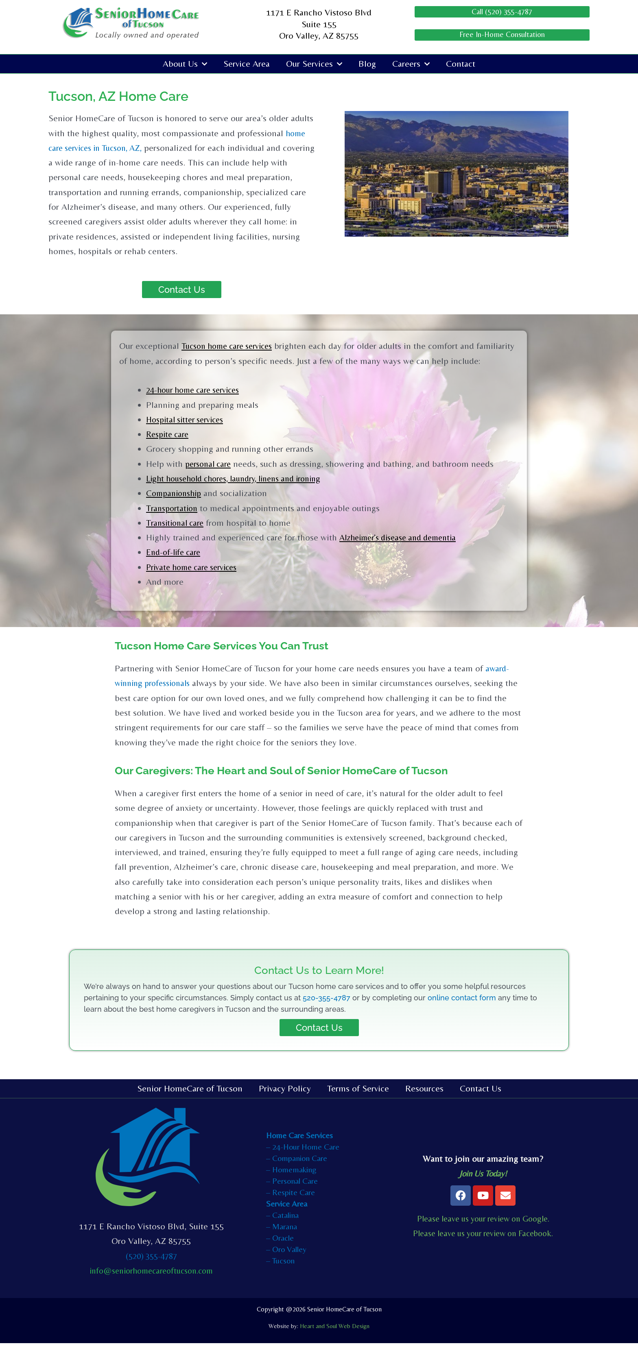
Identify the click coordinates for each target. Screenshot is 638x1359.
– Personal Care (292, 1196)
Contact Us (480, 1104)
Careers (411, 65)
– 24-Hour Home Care (302, 1162)
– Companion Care (296, 1173)
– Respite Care (290, 1208)
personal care (210, 480)
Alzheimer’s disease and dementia (403, 553)
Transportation (173, 524)
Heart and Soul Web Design (334, 1341)
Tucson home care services (231, 347)
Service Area (246, 65)
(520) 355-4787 (151, 1272)
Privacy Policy (285, 1104)
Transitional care (177, 539)
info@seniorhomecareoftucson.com (151, 1286)
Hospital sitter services (188, 435)
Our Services (314, 65)
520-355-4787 (326, 1013)
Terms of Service (358, 1104)
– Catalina (282, 1230)
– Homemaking (291, 1185)
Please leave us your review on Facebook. (483, 1249)
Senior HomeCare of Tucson (190, 1104)
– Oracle (280, 1253)
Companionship (176, 509)
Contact (460, 65)
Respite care (169, 450)
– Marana (281, 1242)
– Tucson (280, 1276)
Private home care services (195, 583)
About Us (185, 65)
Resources (424, 1104)
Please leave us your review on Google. (483, 1234)
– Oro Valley (286, 1265)
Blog (367, 65)
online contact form (462, 1013)
